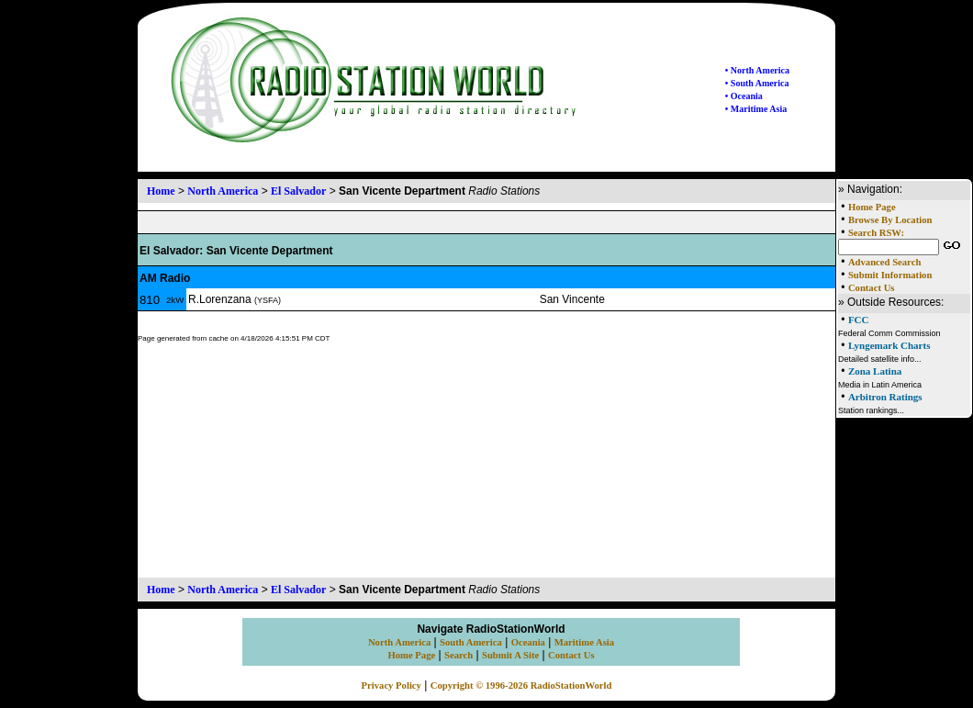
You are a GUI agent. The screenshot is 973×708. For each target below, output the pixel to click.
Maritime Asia (584, 642)
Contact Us (871, 288)
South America (471, 642)
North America (222, 191)
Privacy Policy (391, 685)
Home (161, 191)
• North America (757, 70)
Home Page (872, 207)
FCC (858, 319)
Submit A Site (510, 655)
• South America (757, 83)
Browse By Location (890, 220)
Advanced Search (884, 262)
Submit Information (890, 275)
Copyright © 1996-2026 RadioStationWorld (521, 685)
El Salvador (298, 191)
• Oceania (744, 96)
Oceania (528, 642)
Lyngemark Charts (889, 345)
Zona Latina (874, 370)
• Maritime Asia (756, 109)
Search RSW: (876, 233)
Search (458, 655)
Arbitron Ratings (885, 396)
